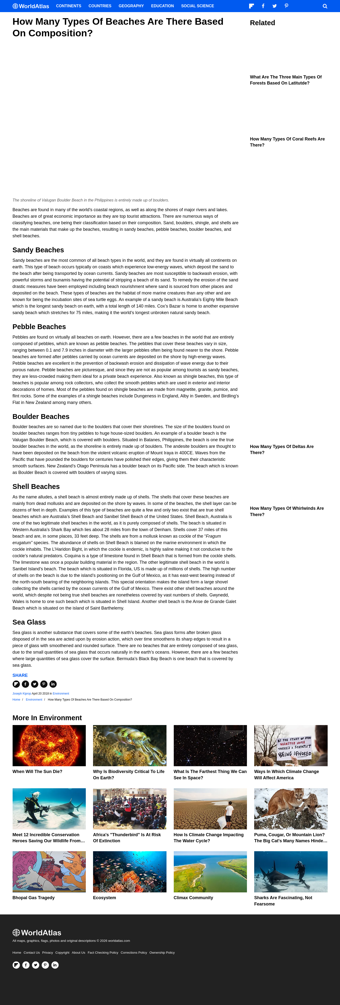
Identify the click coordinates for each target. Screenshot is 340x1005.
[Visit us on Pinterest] (45, 965)
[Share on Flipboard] (16, 684)
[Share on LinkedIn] (53, 684)
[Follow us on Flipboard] (16, 965)
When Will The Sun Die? (38, 771)
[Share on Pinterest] (43, 684)
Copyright (62, 952)
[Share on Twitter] (34, 684)
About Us (78, 952)
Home (17, 952)
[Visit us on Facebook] (26, 965)
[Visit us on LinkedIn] (55, 965)
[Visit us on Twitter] (35, 965)
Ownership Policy (162, 952)
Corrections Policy (134, 952)
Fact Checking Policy (103, 952)
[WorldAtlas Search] (325, 6)
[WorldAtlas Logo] (33, 6)
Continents (68, 6)
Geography (131, 6)
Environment (61, 693)
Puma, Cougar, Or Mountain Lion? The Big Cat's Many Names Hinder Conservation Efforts (289, 840)
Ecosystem (104, 897)
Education (162, 6)
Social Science (197, 6)
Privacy (47, 952)
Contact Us (32, 952)
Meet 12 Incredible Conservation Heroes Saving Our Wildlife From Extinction (47, 840)
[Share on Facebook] (25, 684)
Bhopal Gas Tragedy (34, 897)
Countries (100, 6)
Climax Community (193, 897)
